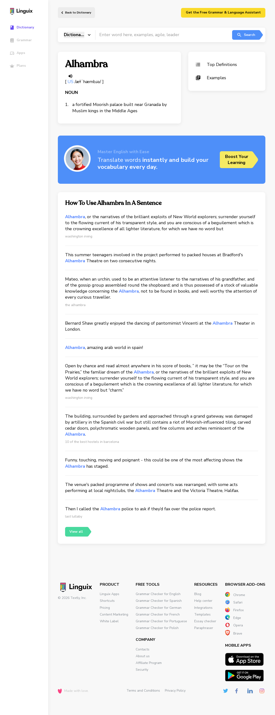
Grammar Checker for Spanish (159, 600)
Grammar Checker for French (158, 614)
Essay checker (205, 621)
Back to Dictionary (78, 12)
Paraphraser (203, 628)
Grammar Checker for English (158, 594)
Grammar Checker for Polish (157, 628)
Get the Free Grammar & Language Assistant (223, 12)
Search (246, 35)
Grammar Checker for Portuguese (161, 621)
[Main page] (26, 12)
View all (76, 531)
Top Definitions (216, 64)
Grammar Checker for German (158, 607)
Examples (210, 78)
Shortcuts (107, 600)
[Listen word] (70, 76)
